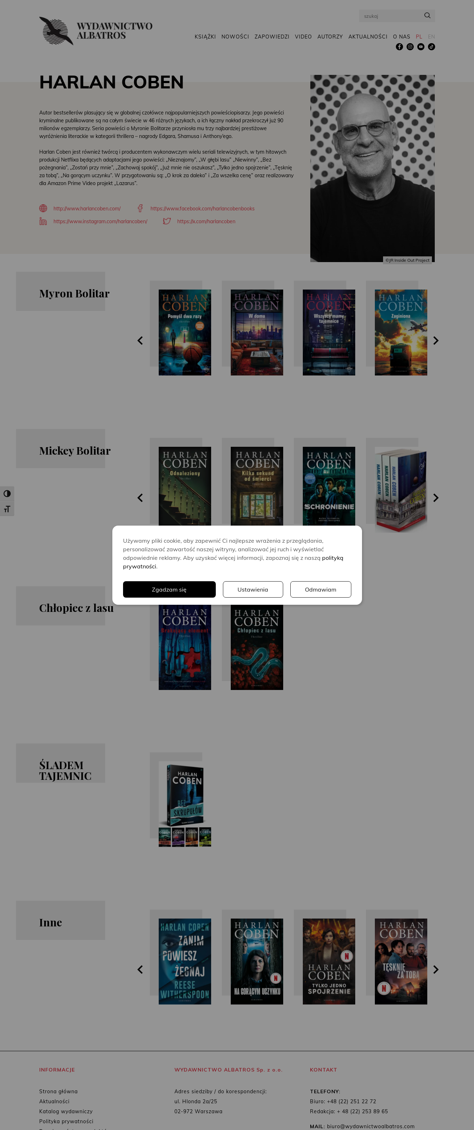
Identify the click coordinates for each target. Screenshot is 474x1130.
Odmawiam (320, 589)
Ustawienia (253, 589)
